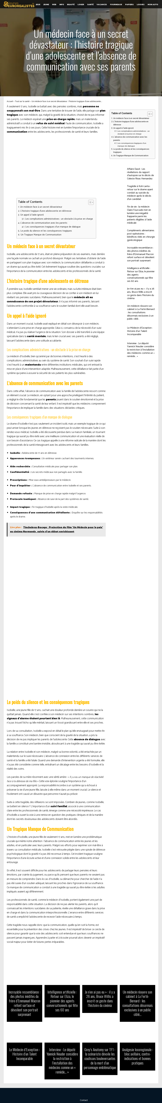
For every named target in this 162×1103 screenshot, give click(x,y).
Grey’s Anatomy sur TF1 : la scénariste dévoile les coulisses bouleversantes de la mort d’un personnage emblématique (100, 1051)
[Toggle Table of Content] (89, 202)
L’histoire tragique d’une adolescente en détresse (45, 211)
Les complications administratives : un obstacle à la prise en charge (59, 219)
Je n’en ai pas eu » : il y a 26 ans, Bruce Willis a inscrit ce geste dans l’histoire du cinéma (140, 293)
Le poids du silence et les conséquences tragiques (46, 231)
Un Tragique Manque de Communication (41, 235)
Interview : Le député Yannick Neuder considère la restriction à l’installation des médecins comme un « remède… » (141, 349)
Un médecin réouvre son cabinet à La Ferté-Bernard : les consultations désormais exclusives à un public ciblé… (141, 312)
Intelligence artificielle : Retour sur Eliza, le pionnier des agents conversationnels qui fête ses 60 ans (62, 1000)
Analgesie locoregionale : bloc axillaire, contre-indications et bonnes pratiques (137, 1049)
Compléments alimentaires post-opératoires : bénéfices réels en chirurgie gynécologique (141, 235)
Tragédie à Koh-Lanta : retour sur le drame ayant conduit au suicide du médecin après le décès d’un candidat (140, 192)
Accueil (10, 101)
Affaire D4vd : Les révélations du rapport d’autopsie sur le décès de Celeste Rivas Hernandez (140, 174)
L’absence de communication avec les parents (43, 223)
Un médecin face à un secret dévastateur (41, 207)
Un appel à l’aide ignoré (32, 215)
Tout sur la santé (22, 101)
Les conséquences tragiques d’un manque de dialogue (53, 227)
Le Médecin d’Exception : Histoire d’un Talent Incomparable (140, 331)
